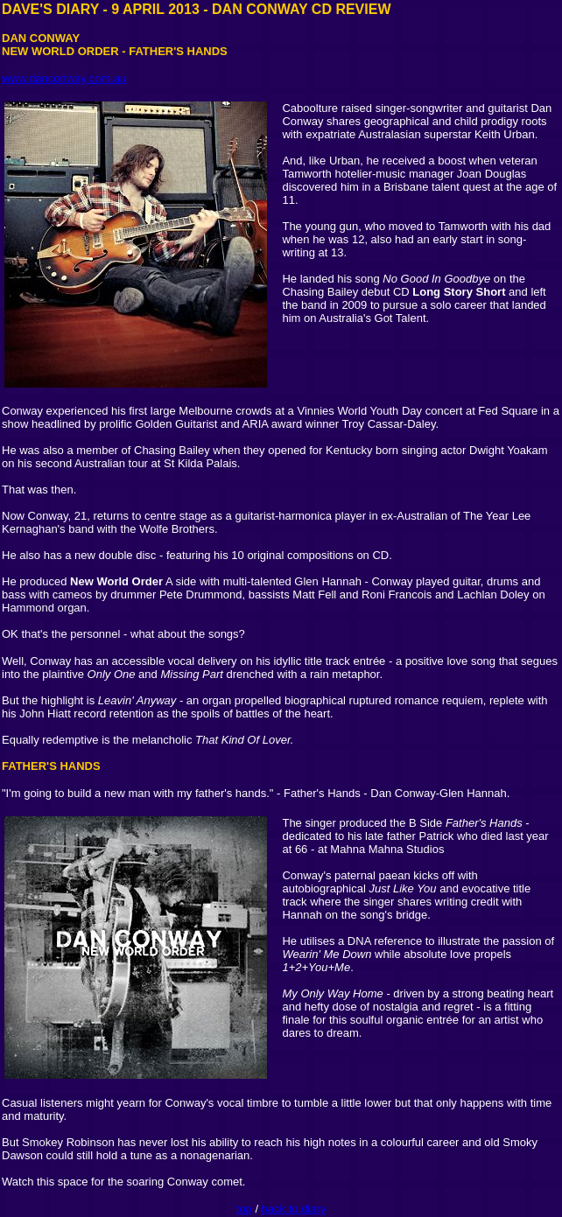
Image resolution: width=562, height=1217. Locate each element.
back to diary (294, 1208)
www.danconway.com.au (64, 78)
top (244, 1208)
